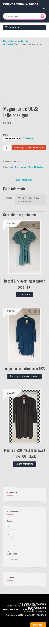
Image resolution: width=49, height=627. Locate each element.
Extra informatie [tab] (23, 180)
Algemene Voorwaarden (33, 604)
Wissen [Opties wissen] (30, 138)
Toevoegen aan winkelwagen (29, 147)
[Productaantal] (7, 148)
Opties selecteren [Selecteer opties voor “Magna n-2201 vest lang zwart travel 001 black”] (24, 464)
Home (6, 41)
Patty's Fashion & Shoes (20, 4)
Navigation (14, 27)
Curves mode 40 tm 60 (25, 167)
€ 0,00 (43, 8)
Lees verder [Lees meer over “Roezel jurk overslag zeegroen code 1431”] (24, 294)
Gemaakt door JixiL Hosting (18, 609)
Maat (5, 134)
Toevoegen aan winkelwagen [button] (24, 376)
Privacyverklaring (36, 607)
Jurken (10, 44)
